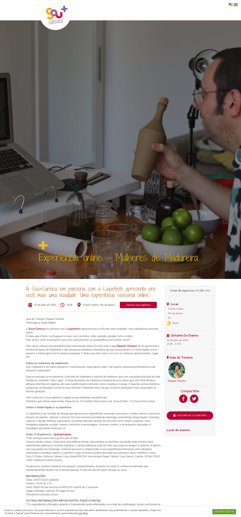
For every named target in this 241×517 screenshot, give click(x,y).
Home (120, 10)
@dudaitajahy (62, 434)
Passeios (168, 10)
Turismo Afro (153, 10)
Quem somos (135, 10)
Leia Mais (83, 513)
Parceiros (215, 10)
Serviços (182, 10)
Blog (226, 10)
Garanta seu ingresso (138, 305)
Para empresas (198, 10)
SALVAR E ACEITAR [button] (224, 511)
